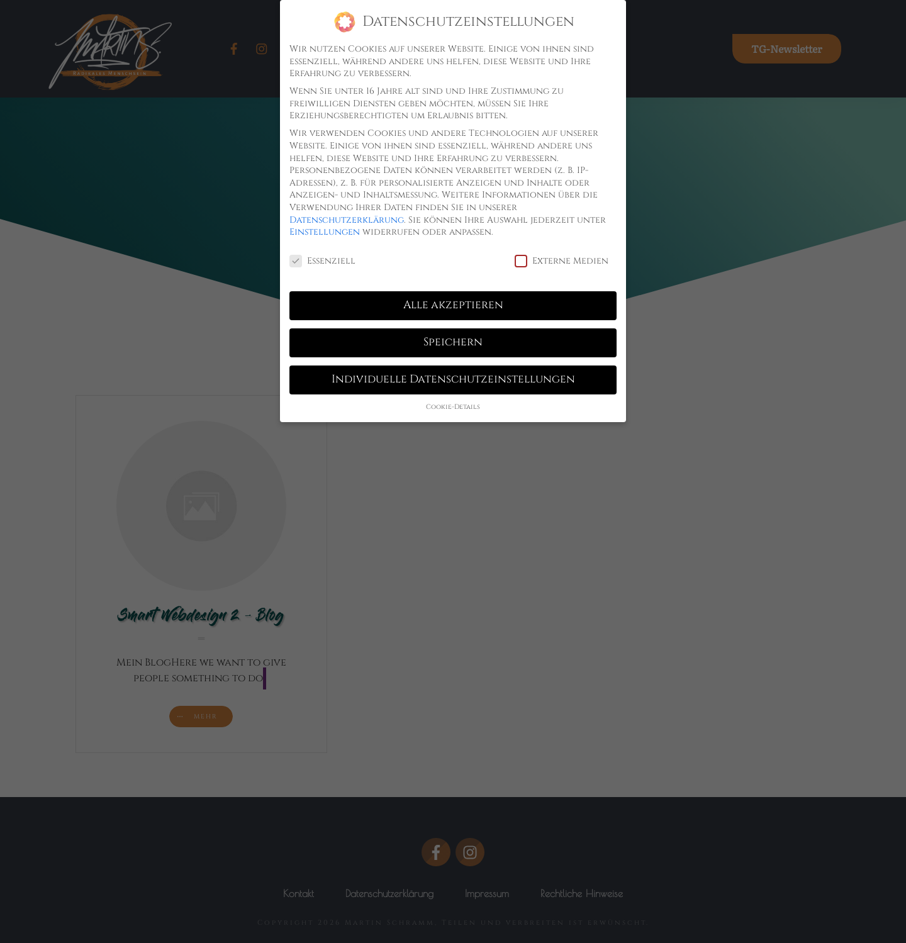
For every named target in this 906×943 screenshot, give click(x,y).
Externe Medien (561, 261)
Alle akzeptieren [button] (453, 305)
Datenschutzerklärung (346, 220)
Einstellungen (324, 232)
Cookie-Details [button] (453, 407)
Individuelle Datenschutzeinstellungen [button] (453, 379)
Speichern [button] (453, 342)
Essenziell (322, 261)
